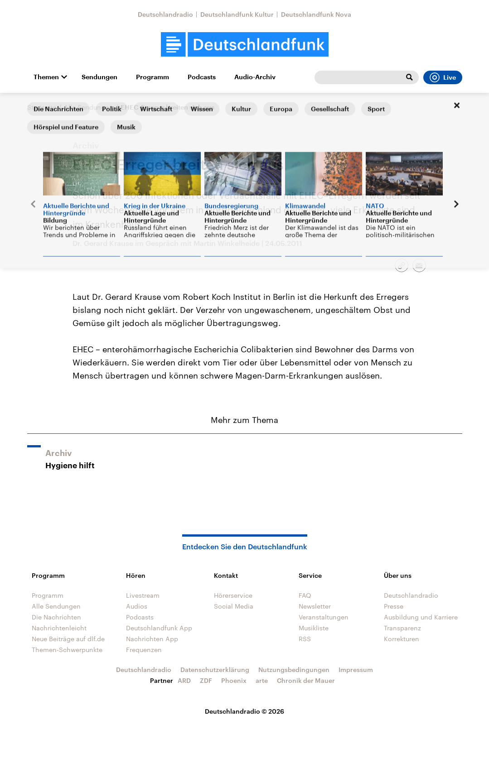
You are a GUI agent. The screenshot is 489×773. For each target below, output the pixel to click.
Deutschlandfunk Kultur (237, 14)
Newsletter (315, 606)
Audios (136, 606)
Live (443, 77)
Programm (152, 77)
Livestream (143, 595)
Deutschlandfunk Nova (316, 14)
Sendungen (99, 77)
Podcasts (202, 77)
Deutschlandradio (165, 14)
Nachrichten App (152, 639)
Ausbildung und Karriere (421, 617)
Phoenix (234, 680)
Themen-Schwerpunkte (67, 649)
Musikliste (314, 628)
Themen (46, 77)
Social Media (233, 606)
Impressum (356, 669)
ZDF (206, 680)
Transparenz (402, 628)
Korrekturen (401, 639)
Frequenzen (144, 649)
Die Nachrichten (56, 617)
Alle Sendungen (88, 107)
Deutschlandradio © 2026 (244, 711)
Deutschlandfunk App (159, 628)
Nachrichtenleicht (59, 628)
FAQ (305, 595)
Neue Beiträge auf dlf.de (68, 639)
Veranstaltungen (324, 617)
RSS (305, 639)
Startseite (41, 107)
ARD (184, 680)
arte (262, 680)
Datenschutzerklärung (214, 669)
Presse (393, 606)
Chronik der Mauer (306, 680)
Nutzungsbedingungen (293, 669)
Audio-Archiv (255, 77)
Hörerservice (233, 595)
